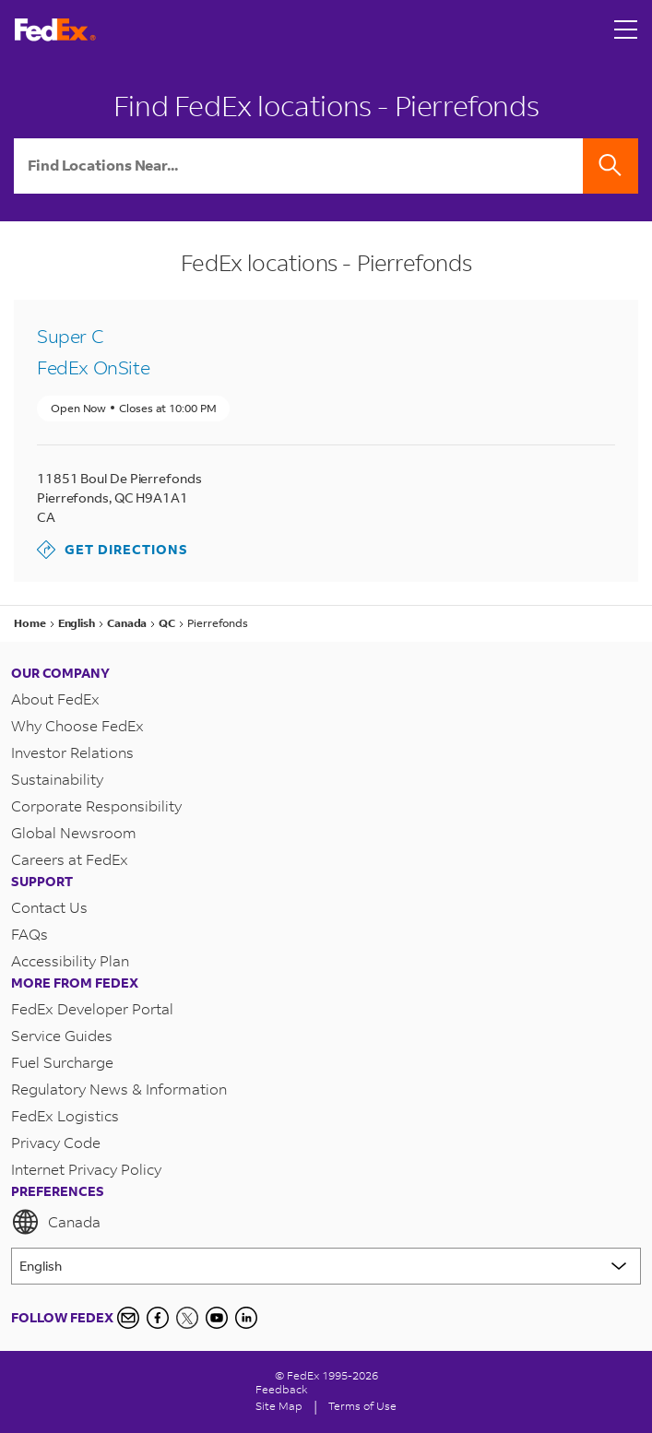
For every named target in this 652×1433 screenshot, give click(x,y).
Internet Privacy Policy (86, 1168)
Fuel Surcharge (62, 1062)
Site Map (278, 1406)
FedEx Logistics (65, 1115)
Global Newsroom (73, 832)
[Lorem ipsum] (326, 1266)
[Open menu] (626, 29)
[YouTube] (217, 1318)
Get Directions (112, 549)
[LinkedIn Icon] (246, 1318)
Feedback (281, 1389)
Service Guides (62, 1035)
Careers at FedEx (69, 859)
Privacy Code (56, 1142)
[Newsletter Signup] (128, 1318)
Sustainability (57, 778)
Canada (56, 1222)
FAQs (29, 933)
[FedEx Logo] (55, 29)
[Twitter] (187, 1318)
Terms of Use (362, 1406)
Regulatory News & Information (119, 1088)
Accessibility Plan (70, 960)
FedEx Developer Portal (92, 1008)
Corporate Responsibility (96, 805)
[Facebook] (158, 1318)
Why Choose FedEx (77, 725)
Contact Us (49, 907)
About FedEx (55, 698)
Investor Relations (72, 752)
